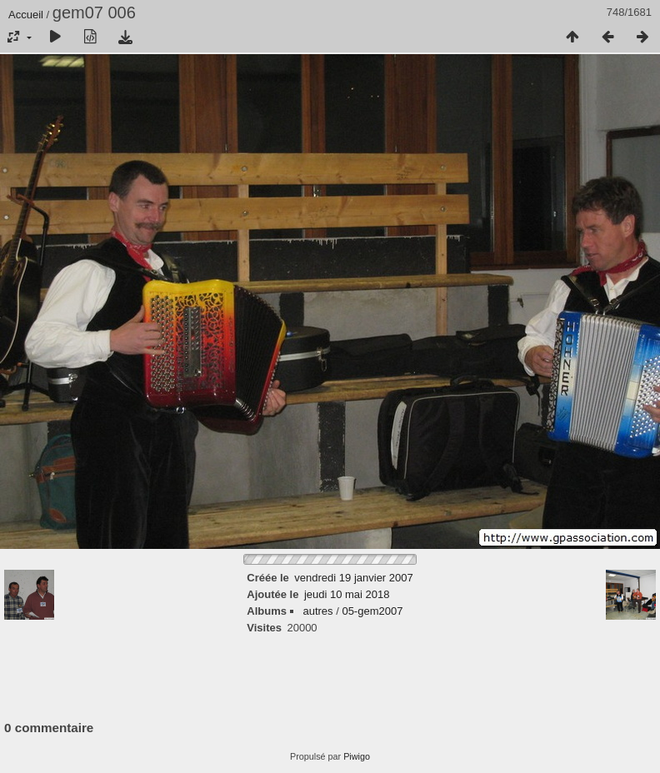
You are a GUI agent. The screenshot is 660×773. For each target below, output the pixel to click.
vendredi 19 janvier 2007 (353, 577)
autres (317, 611)
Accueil (25, 14)
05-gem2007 (372, 611)
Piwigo (356, 756)
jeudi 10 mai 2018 (347, 594)
